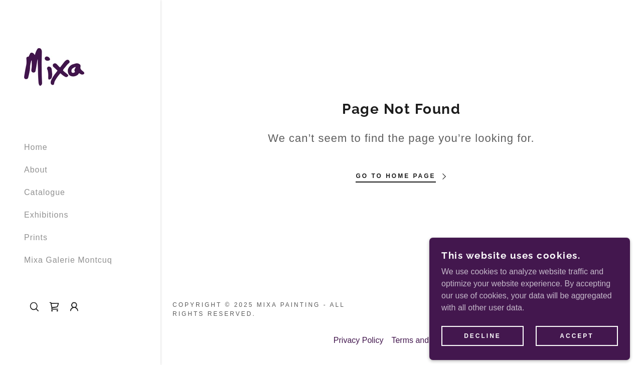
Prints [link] (36, 237)
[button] (74, 307)
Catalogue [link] (44, 192)
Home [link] (36, 147)
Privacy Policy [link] (359, 340)
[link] (54, 66)
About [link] (36, 169)
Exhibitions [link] (46, 215)
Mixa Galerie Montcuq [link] (68, 260)
